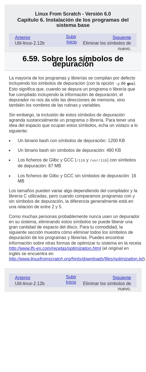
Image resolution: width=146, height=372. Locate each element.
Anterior (22, 37)
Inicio (71, 42)
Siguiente (121, 37)
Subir (71, 36)
